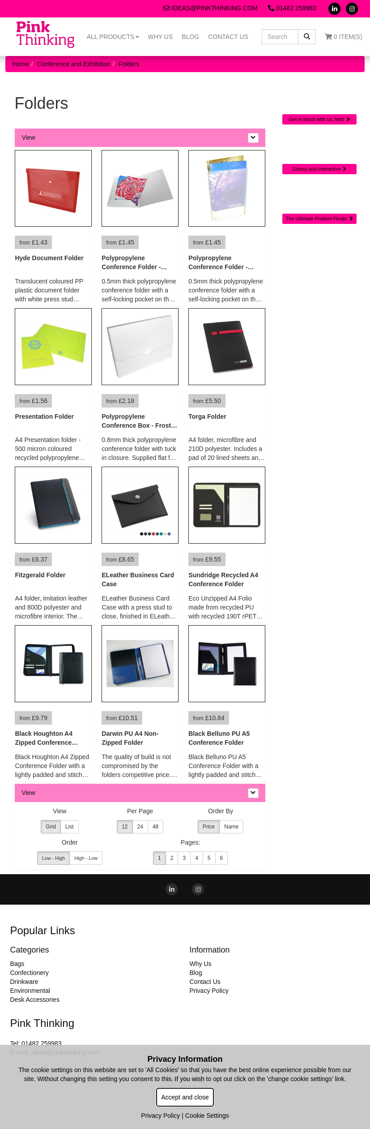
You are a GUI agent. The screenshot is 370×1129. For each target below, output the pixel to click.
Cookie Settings (207, 1115)
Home (20, 64)
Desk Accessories (34, 999)
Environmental (30, 990)
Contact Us (228, 36)
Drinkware (24, 981)
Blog (190, 36)
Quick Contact (320, 97)
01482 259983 (292, 8)
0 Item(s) (343, 36)
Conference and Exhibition (74, 64)
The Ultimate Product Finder (320, 218)
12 (125, 827)
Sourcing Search (319, 196)
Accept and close (185, 1097)
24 (140, 827)
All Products (113, 36)
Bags (17, 963)
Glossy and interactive (319, 169)
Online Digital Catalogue (319, 150)
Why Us (160, 36)
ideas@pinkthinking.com (210, 8)
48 (155, 827)
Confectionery (29, 972)
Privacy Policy (209, 990)
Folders (129, 64)
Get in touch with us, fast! (320, 119)
